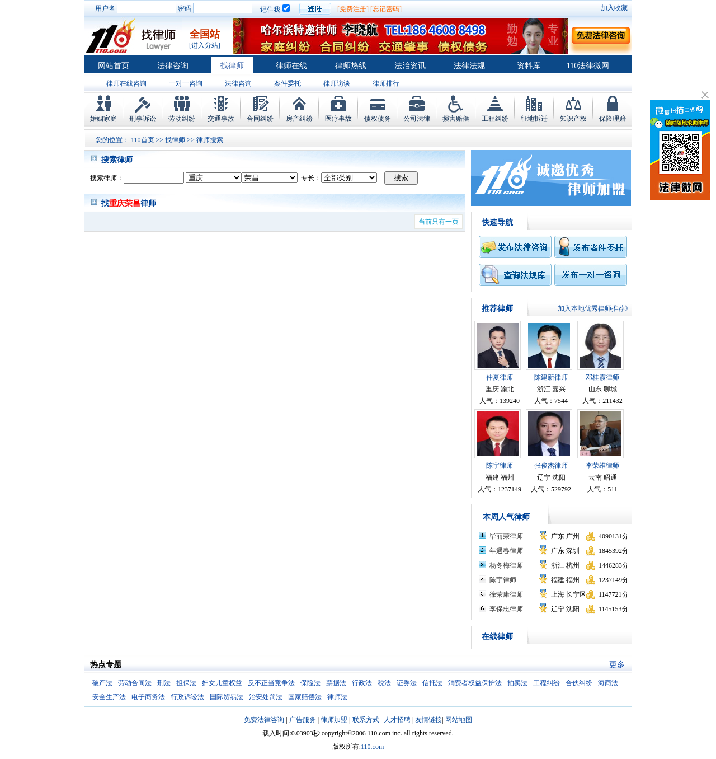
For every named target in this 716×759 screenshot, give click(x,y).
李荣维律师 (602, 466)
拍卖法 (517, 683)
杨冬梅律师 (506, 565)
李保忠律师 (506, 609)
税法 (384, 683)
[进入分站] (204, 45)
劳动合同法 (135, 683)
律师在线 (291, 66)
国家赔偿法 (305, 697)
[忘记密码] (386, 9)
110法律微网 (588, 66)
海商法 (608, 683)
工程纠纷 (495, 119)
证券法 (407, 683)
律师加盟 (334, 720)
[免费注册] (353, 9)
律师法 (337, 697)
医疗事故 (338, 119)
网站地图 (458, 720)
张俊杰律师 (551, 466)
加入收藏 (614, 8)
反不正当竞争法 (271, 683)
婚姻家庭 (103, 119)
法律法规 (469, 66)
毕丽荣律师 (506, 536)
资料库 (528, 66)
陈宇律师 (499, 466)
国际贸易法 (226, 697)
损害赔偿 (455, 119)
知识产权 (573, 119)
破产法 (102, 683)
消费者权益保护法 (475, 683)
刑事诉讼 (142, 119)
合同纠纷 (260, 119)
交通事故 (221, 119)
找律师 (232, 66)
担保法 (186, 683)
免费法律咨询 (264, 720)
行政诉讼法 (187, 697)
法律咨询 (173, 66)
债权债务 (377, 119)
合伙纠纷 (579, 683)
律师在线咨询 (126, 83)
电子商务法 (148, 697)
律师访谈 (336, 83)
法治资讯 (410, 66)
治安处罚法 (265, 697)
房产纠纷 (299, 119)
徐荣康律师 (506, 594)
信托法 (432, 683)
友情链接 (428, 720)
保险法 (310, 683)
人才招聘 (397, 720)
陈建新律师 (551, 377)
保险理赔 (612, 119)
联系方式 (365, 720)
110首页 (142, 140)
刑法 (164, 683)
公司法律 (416, 119)
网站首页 (113, 66)
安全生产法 (109, 697)
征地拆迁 (534, 119)
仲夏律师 (499, 377)
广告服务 (302, 720)
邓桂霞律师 (602, 377)
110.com (372, 747)
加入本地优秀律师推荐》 (595, 308)
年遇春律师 (506, 551)
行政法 (362, 683)
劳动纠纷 (181, 119)
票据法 (336, 683)
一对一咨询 (185, 83)
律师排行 (386, 83)
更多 (617, 664)
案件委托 (287, 83)
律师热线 (350, 66)
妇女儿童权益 (222, 683)
